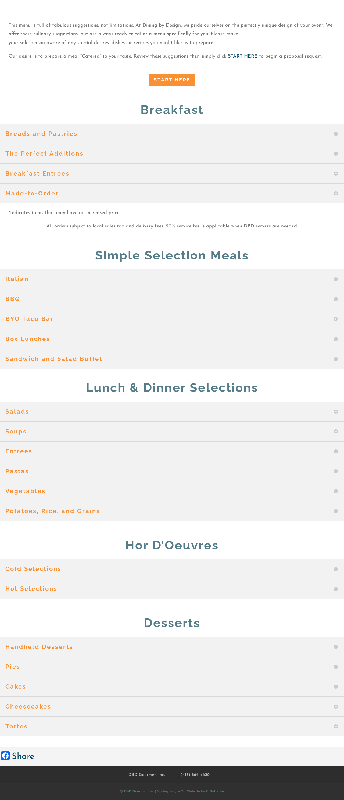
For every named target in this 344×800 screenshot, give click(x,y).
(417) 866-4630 (195, 775)
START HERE (242, 56)
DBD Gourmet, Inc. (146, 775)
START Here (172, 80)
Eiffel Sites (215, 791)
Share (23, 756)
